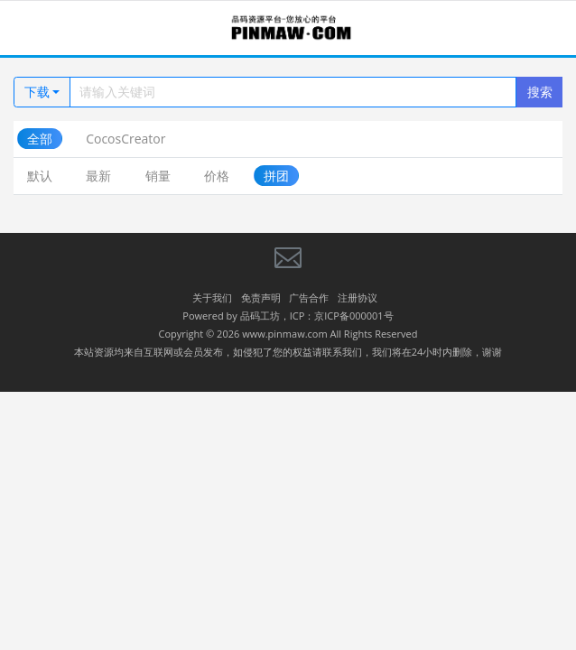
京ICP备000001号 (353, 315)
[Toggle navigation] (36, 28)
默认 (39, 175)
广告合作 (309, 297)
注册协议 (357, 297)
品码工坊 (260, 315)
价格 (216, 175)
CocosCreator (125, 138)
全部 (39, 138)
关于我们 (212, 297)
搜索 (540, 91)
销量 (158, 175)
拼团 (276, 175)
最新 (98, 175)
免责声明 (261, 297)
